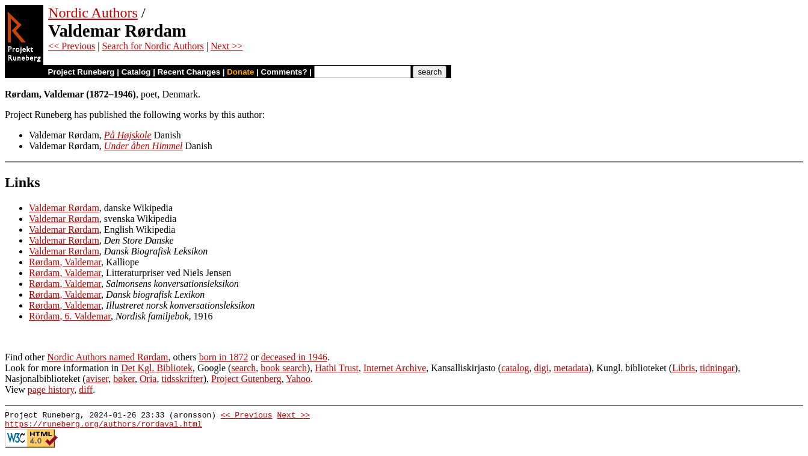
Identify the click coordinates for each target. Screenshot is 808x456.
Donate (240, 71)
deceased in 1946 (294, 357)
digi (541, 368)
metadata (571, 368)
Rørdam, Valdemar (65, 262)
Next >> (226, 46)
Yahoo (298, 379)
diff (86, 389)
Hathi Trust (336, 368)
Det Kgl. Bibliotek (157, 368)
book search (284, 368)
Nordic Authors (93, 12)
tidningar (717, 368)
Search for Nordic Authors (153, 46)
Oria (148, 379)
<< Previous (71, 46)
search (243, 368)
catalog (515, 368)
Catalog (136, 71)
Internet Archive (394, 368)
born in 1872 (223, 357)
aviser (97, 379)
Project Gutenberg (246, 379)
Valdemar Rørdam (64, 208)
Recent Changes (189, 71)
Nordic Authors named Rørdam (107, 357)
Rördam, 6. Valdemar (70, 316)
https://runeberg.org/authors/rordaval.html (103, 427)
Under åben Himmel (143, 146)
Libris (683, 368)
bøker (124, 379)
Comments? (284, 71)
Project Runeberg (81, 71)
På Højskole (128, 135)
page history (51, 389)
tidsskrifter (182, 379)
